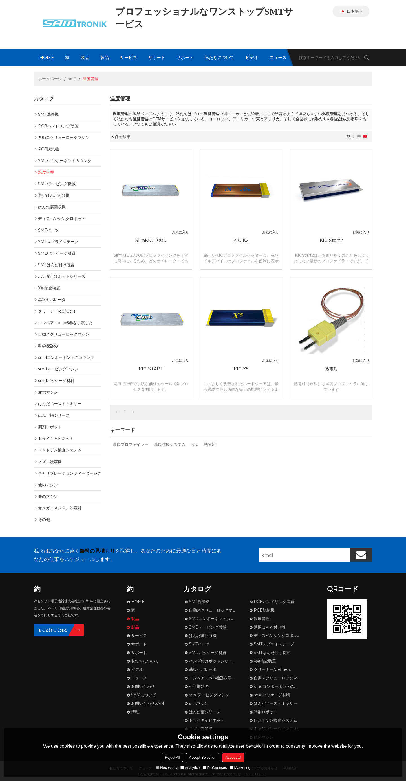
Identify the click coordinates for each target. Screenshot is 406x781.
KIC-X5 (241, 369)
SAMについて (143, 694)
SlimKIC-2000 (150, 240)
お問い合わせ (143, 686)
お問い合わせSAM (147, 703)
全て (72, 78)
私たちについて (219, 57)
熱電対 (331, 369)
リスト (358, 136)
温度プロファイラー (130, 444)
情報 (135, 711)
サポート (156, 57)
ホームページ (50, 78)
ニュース (278, 57)
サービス (128, 57)
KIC (194, 444)
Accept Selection (202, 757)
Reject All (172, 757)
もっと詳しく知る (52, 630)
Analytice (190, 767)
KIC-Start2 (331, 240)
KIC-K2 (241, 240)
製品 (85, 57)
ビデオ (252, 57)
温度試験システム (170, 444)
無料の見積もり (97, 551)
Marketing (240, 767)
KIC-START (151, 369)
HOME (46, 57)
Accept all (233, 757)
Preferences (215, 767)
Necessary (166, 767)
